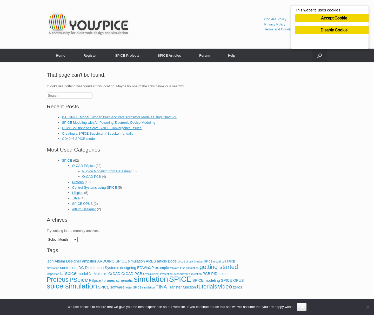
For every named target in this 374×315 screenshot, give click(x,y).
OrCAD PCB (91, 177)
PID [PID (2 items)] (214, 274)
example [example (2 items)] (162, 268)
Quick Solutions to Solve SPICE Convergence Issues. (102, 128)
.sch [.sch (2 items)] (50, 261)
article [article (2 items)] (162, 261)
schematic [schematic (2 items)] (124, 280)
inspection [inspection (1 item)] (53, 273)
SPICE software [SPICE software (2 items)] (111, 287)
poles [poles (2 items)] (223, 274)
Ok (301, 307)
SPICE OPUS (82, 204)
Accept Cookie (334, 18)
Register (90, 55)
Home (60, 55)
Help (231, 55)
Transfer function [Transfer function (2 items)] (182, 287)
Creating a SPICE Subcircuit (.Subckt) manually (97, 133)
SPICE (67, 160)
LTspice (77, 193)
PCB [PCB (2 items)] (206, 274)
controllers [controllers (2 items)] (69, 268)
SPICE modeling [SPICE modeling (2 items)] (206, 280)
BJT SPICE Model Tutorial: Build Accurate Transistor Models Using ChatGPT (119, 117)
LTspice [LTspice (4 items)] (68, 273)
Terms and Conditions (280, 29)
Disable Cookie (334, 30)
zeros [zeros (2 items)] (237, 287)
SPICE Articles (169, 55)
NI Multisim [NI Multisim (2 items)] (98, 274)
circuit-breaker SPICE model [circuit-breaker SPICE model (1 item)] (203, 261)
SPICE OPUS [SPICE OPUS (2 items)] (232, 280)
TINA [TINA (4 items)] (161, 287)
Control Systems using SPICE (94, 187)
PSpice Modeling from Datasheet (107, 171)
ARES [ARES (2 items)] (151, 261)
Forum (204, 55)
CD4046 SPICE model (79, 139)
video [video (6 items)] (225, 286)
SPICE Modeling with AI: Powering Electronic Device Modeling (108, 122)
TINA (76, 198)
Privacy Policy (274, 24)
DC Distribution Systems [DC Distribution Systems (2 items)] (98, 268)
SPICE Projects (127, 55)
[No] (367, 307)
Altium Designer (84, 209)
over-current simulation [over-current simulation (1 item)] (187, 273)
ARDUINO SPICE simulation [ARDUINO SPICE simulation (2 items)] (121, 261)
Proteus (78, 182)
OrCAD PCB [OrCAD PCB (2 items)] (131, 274)
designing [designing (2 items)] (128, 268)
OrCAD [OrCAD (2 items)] (114, 274)
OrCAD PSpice (83, 166)
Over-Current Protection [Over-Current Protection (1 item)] (157, 273)
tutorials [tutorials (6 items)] (207, 286)
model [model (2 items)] (83, 274)
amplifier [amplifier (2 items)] (89, 261)
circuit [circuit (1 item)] (181, 261)
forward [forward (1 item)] (174, 268)
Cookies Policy (275, 19)
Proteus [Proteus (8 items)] (58, 279)
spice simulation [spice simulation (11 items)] (72, 286)
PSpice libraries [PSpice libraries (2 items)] (102, 280)
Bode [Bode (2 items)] (172, 261)
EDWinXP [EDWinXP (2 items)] (145, 268)
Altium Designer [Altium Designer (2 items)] (68, 261)
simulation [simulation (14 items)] (151, 279)
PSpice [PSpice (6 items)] (79, 280)
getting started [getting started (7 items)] (218, 267)
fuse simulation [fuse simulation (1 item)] (189, 268)
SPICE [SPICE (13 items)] (180, 279)
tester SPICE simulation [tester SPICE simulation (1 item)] (140, 287)
